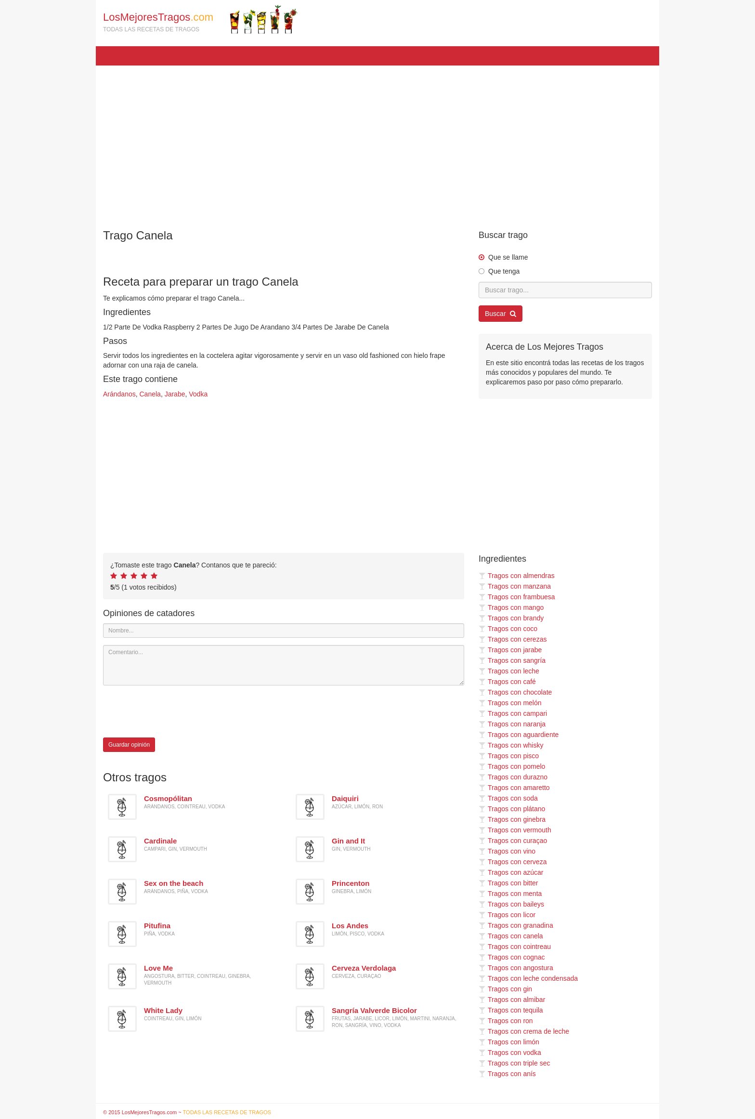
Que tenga (504, 271)
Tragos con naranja (512, 724)
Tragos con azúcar (511, 872)
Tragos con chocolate (515, 692)
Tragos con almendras (517, 575)
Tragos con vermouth (515, 830)
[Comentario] (283, 665)
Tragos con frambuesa (517, 597)
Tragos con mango (511, 607)
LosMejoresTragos (200, 19)
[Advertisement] (377, 142)
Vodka (198, 394)
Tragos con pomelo (512, 766)
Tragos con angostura (516, 968)
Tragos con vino (507, 851)
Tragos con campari (513, 713)
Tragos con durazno (513, 777)
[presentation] (176, 711)
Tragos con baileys (511, 904)
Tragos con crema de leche (524, 1031)
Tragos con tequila (511, 1010)
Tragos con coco (508, 628)
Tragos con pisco (509, 756)
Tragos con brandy (511, 618)
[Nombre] (283, 630)
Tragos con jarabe (510, 650)
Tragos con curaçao (513, 840)
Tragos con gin (505, 989)
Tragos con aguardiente (519, 734)
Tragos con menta (510, 893)
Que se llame (508, 257)
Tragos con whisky (511, 745)
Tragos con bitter (508, 883)
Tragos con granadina (516, 925)
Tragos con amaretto (514, 787)
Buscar (500, 313)
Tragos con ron (506, 1021)
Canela (150, 394)
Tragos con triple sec (514, 1063)
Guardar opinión (129, 744)
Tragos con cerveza (513, 862)
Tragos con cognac (512, 957)
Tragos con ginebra (512, 819)
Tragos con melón (510, 703)
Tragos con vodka (510, 1052)
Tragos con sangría (512, 660)
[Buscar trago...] (565, 290)
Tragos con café (507, 681)
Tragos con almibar (512, 999)
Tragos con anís (507, 1074)
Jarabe (175, 394)
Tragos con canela (511, 936)
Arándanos (119, 394)
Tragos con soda (508, 798)
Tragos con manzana (515, 586)
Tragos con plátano (512, 809)
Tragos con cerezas (513, 639)
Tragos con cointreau (515, 946)
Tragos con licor (507, 915)
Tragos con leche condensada (528, 978)
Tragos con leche (509, 671)
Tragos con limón (509, 1042)
